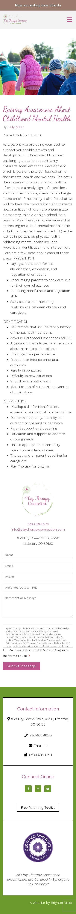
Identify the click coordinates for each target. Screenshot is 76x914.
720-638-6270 (38, 524)
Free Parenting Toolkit (38, 807)
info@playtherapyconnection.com (38, 529)
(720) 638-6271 (38, 755)
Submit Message (21, 666)
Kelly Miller (16, 127)
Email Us (38, 746)
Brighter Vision (62, 903)
